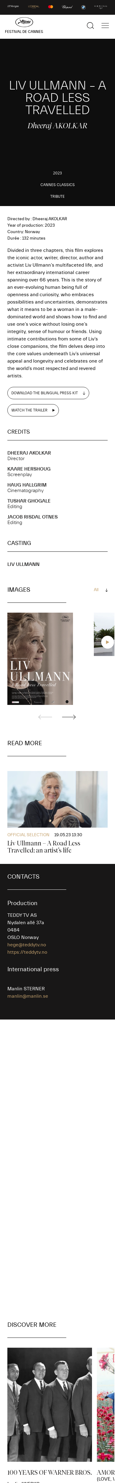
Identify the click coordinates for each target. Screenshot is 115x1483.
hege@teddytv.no (26, 945)
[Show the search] (90, 25)
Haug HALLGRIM (27, 485)
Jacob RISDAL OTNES (32, 517)
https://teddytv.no (27, 952)
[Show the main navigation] (105, 25)
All (96, 589)
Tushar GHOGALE (29, 501)
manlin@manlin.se (27, 996)
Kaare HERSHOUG (29, 469)
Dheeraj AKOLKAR (29, 453)
